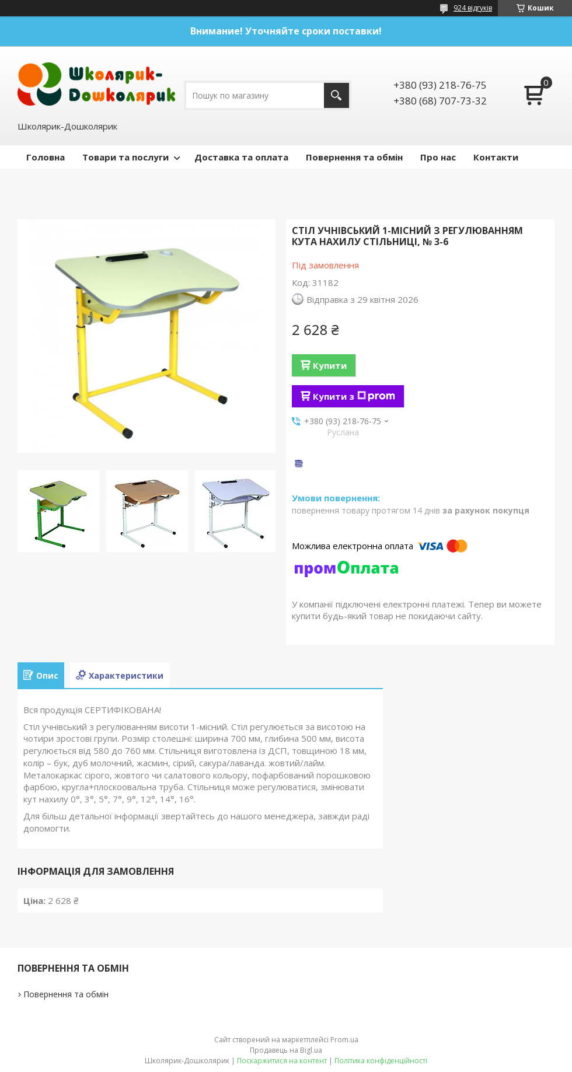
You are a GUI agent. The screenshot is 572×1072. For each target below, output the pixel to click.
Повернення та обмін (354, 157)
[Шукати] (336, 95)
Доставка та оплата (241, 157)
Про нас (438, 157)
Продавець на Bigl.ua (286, 1050)
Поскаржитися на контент (282, 1061)
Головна (45, 157)
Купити (330, 365)
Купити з (354, 396)
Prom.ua (344, 1040)
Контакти (495, 157)
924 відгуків (473, 8)
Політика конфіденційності (380, 1061)
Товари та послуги (125, 157)
